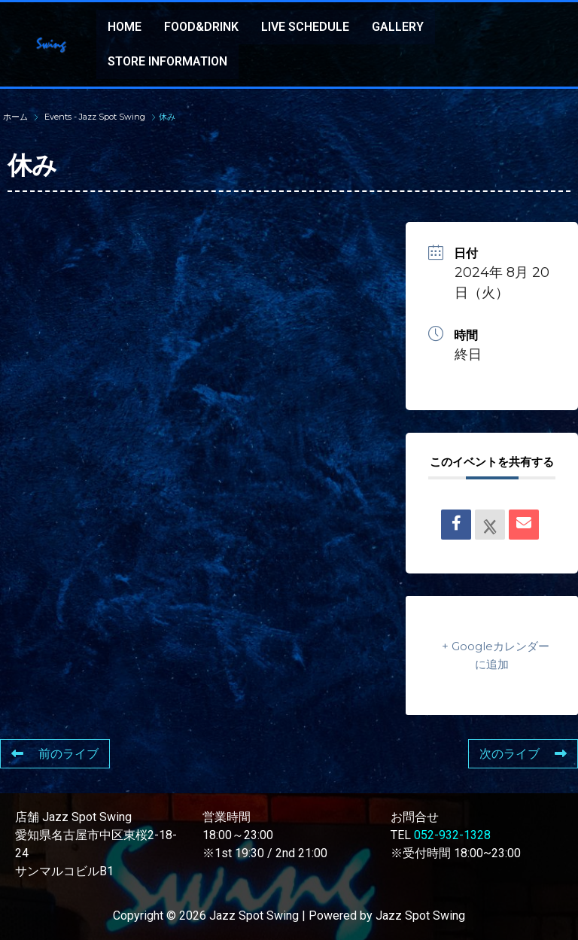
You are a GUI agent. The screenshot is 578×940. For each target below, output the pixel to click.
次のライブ (523, 754)
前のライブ (55, 754)
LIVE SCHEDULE (305, 27)
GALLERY (398, 27)
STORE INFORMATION (167, 61)
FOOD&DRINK (201, 27)
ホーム (16, 116)
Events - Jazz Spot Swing (94, 116)
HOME (124, 27)
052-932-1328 (452, 835)
